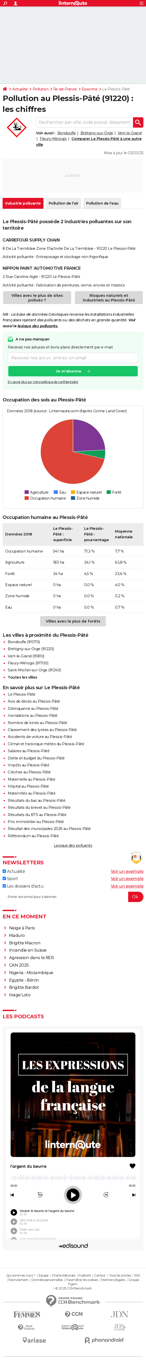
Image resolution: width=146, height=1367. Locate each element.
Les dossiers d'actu (23, 886)
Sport (10, 878)
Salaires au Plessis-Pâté (28, 751)
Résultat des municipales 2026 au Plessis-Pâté (49, 828)
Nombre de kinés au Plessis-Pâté (37, 722)
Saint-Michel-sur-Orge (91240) (34, 670)
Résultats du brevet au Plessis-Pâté (39, 807)
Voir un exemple (127, 871)
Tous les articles (120, 1275)
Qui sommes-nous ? (20, 1275)
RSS (137, 1275)
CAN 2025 (19, 965)
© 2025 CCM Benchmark (73, 1288)
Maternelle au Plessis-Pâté (31, 779)
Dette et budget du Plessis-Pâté (36, 758)
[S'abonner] (73, 897)
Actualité (20, 89)
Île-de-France (65, 89)
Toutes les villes (22, 677)
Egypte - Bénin (24, 980)
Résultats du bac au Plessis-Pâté (36, 800)
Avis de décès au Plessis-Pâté (34, 701)
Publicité (84, 1275)
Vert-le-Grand (130, 133)
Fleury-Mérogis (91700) (28, 663)
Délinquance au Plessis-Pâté (33, 708)
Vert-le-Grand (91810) (26, 656)
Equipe (43, 1275)
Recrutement (18, 1280)
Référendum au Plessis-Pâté (33, 836)
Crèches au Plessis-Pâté (29, 772)
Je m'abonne (68, 371)
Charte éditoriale (63, 1275)
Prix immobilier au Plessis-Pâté (36, 821)
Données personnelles (47, 1280)
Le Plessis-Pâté (21, 694)
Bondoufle (66, 133)
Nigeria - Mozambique (31, 972)
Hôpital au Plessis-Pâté (28, 786)
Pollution (41, 89)
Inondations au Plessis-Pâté (32, 715)
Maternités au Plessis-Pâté (31, 793)
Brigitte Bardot (24, 987)
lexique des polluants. (38, 326)
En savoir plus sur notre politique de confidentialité (43, 382)
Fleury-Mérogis (53, 138)
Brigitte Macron (25, 943)
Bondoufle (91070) (24, 642)
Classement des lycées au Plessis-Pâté (42, 729)
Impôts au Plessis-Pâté (28, 765)
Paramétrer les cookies (82, 1280)
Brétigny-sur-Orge (97, 133)
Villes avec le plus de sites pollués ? (37, 297)
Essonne (90, 89)
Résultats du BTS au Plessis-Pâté (37, 814)
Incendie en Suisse (28, 950)
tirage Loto (20, 994)
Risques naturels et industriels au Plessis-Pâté (109, 297)
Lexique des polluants (73, 845)
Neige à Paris (22, 928)
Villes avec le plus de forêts (73, 621)
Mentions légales (113, 1280)
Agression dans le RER (31, 957)
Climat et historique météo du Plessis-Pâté (46, 744)
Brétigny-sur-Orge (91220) (31, 649)
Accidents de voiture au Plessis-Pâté (40, 736)
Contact (100, 1275)
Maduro (17, 935)
